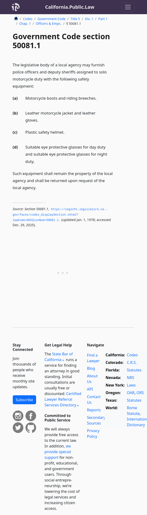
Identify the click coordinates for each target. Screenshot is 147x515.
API (90, 389)
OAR (130, 392)
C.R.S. (132, 362)
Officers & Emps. (48, 23)
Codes (28, 19)
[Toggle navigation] (127, 7)
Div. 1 (89, 19)
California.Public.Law (69, 7)
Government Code (52, 19)
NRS (130, 377)
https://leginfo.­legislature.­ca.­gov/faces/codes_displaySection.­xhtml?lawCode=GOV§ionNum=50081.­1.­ (60, 215)
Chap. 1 (25, 23)
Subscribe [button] (24, 399)
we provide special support (58, 451)
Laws (131, 385)
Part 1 (103, 19)
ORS (140, 392)
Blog (91, 368)
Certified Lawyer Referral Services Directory (63, 399)
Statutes (134, 370)
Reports (94, 410)
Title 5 (75, 19)
